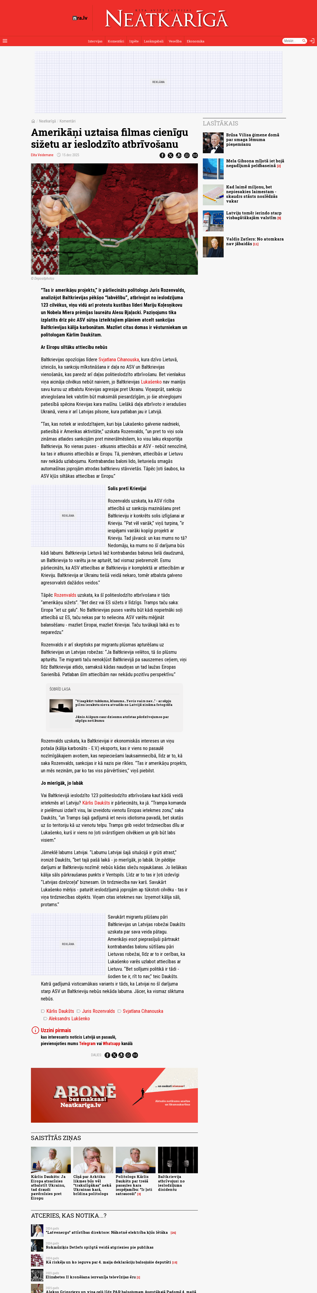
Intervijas (95, 41)
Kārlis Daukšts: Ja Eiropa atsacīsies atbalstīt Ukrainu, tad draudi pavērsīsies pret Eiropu (48, 1187)
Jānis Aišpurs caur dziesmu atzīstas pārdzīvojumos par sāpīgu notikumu (122, 718)
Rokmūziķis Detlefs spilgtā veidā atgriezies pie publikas (100, 1247)
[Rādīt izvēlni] (5, 41)
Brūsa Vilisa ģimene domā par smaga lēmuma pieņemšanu (252, 139)
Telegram (87, 1043)
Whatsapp (111, 1043)
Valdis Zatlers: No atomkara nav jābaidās (255, 241)
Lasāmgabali (153, 41)
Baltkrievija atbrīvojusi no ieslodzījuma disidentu (171, 1183)
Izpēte (134, 41)
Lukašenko (151, 382)
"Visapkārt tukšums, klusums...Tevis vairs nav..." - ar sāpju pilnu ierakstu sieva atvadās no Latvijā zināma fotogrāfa (123, 703)
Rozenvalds (65, 595)
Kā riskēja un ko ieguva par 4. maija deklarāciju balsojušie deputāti (108, 1262)
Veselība (175, 41)
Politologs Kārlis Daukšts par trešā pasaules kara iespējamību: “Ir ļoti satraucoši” (134, 1185)
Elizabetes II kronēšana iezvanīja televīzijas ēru (91, 1277)
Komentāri (116, 41)
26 (173, 1232)
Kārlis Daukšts (96, 803)
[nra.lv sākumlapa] (80, 18)
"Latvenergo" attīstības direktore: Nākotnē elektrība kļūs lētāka (108, 1232)
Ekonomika (195, 41)
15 (174, 1262)
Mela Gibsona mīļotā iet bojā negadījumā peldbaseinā (255, 163)
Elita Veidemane (42, 155)
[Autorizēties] (312, 41)
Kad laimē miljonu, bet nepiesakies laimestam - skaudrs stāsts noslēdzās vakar (252, 194)
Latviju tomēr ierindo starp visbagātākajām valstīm (254, 215)
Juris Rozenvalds (96, 1011)
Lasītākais (220, 123)
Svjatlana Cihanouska (119, 359)
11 (256, 244)
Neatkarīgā (47, 121)
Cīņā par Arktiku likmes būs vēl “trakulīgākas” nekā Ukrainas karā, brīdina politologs (92, 1185)
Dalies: (96, 1055)
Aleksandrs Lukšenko (66, 1019)
